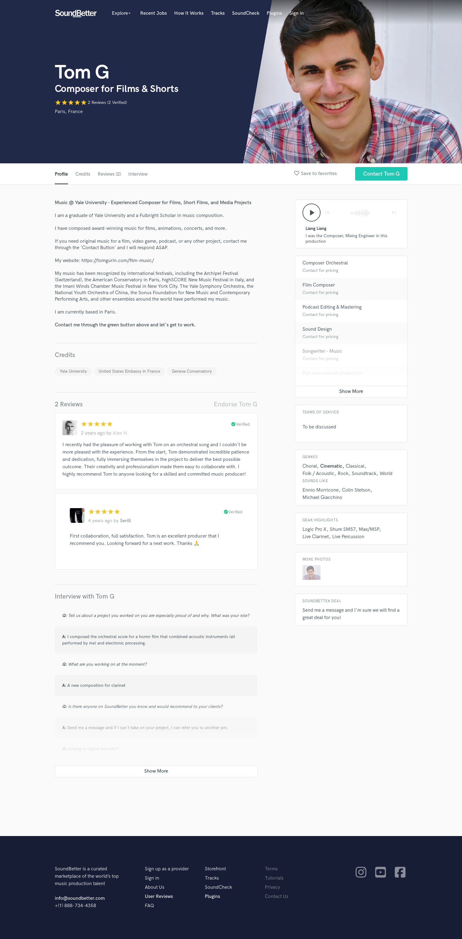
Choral (309, 467)
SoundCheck (245, 13)
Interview (139, 174)
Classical (355, 467)
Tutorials (274, 878)
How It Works (189, 13)
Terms (271, 869)
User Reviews (159, 896)
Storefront (215, 869)
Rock (343, 474)
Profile (61, 174)
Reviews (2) (110, 174)
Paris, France (69, 112)
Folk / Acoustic (318, 474)
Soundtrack (364, 474)
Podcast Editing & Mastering (332, 307)
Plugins (274, 13)
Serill (125, 521)
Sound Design (317, 330)
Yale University (73, 371)
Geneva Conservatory (192, 371)
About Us (154, 887)
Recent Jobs (153, 13)
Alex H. (121, 433)
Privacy (272, 887)
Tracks (218, 13)
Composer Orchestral (325, 263)
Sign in (296, 13)
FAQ (149, 906)
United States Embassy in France (129, 371)
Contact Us (276, 896)
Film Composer (318, 285)
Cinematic (331, 467)
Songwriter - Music (322, 352)
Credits (83, 174)
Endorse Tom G (235, 404)
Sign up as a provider (167, 869)
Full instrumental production (332, 374)
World (386, 474)
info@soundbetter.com (80, 898)
